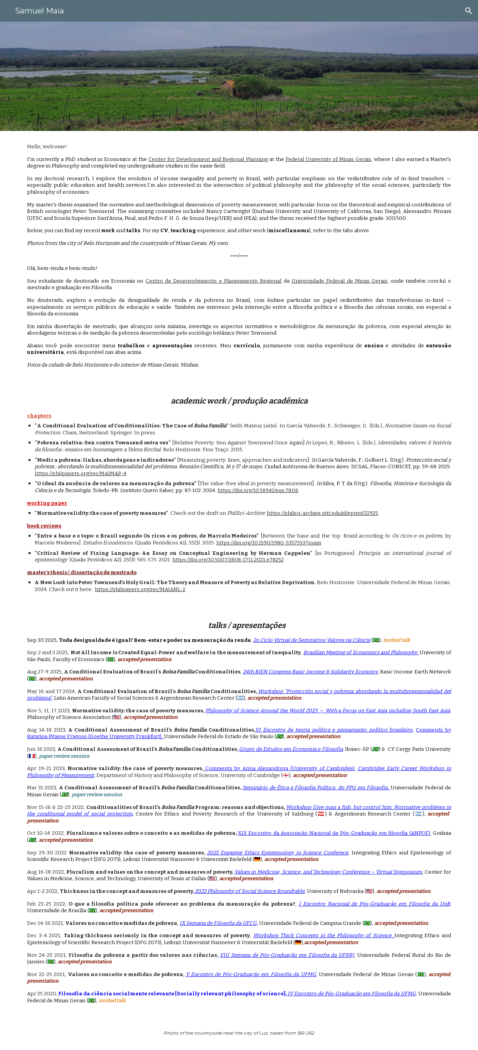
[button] (468, 11)
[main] (239, 256)
